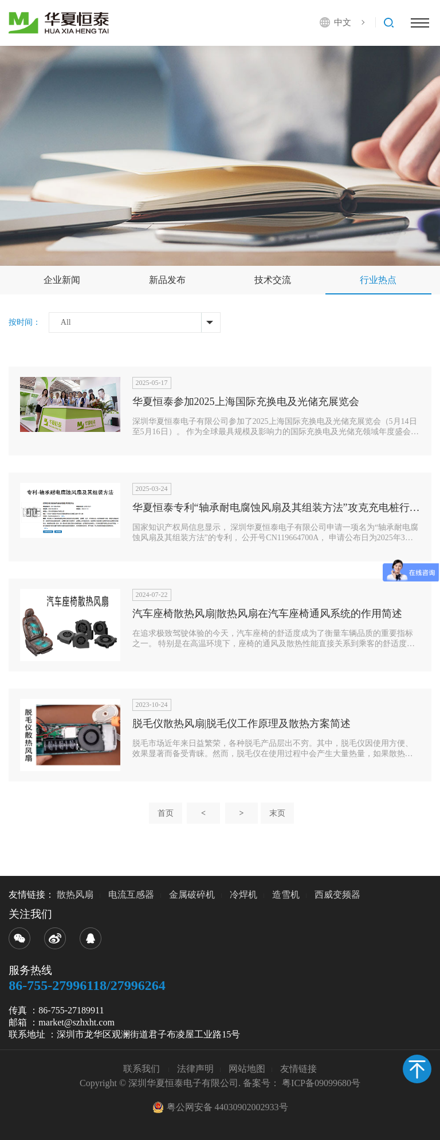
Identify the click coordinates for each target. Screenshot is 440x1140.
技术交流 (272, 280)
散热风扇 (75, 894)
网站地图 (247, 1069)
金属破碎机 (192, 894)
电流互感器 (131, 894)
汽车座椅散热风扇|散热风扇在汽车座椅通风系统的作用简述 (267, 613)
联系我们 (142, 1069)
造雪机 (286, 894)
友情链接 (298, 1069)
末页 (277, 813)
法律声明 (195, 1069)
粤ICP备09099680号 (321, 1083)
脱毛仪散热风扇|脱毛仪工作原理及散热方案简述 (241, 723)
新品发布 (167, 280)
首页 (166, 813)
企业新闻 (62, 280)
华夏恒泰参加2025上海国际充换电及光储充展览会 (245, 401)
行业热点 (378, 280)
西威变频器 (337, 894)
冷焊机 (243, 894)
